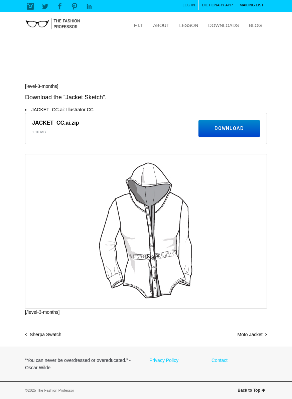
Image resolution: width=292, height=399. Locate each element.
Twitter (45, 6)
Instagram (30, 6)
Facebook (59, 6)
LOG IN (188, 5)
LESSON (188, 25)
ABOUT (161, 25)
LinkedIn (89, 6)
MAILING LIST (252, 5)
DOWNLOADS (223, 25)
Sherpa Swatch (45, 334)
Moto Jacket (250, 334)
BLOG (255, 25)
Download (229, 128)
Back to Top (251, 390)
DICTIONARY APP (217, 5)
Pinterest (74, 6)
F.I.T (138, 25)
